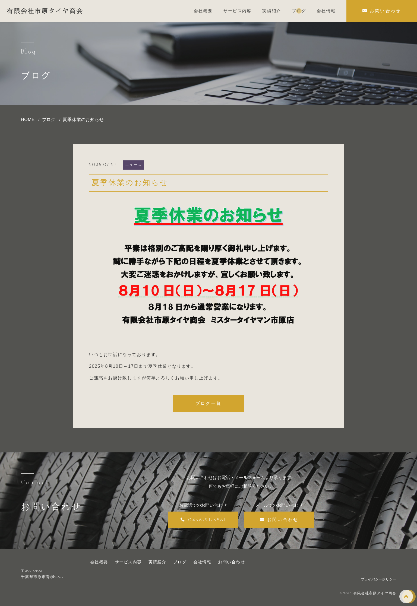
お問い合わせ (231, 562)
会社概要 (99, 562)
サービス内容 (128, 562)
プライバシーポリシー (378, 579)
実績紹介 (157, 562)
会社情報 (202, 562)
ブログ (180, 562)
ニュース (133, 165)
